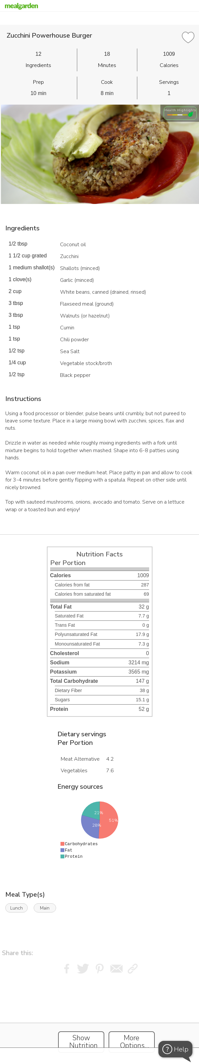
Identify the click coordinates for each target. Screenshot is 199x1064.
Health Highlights (180, 110)
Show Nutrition (83, 1042)
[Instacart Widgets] (99, 1017)
